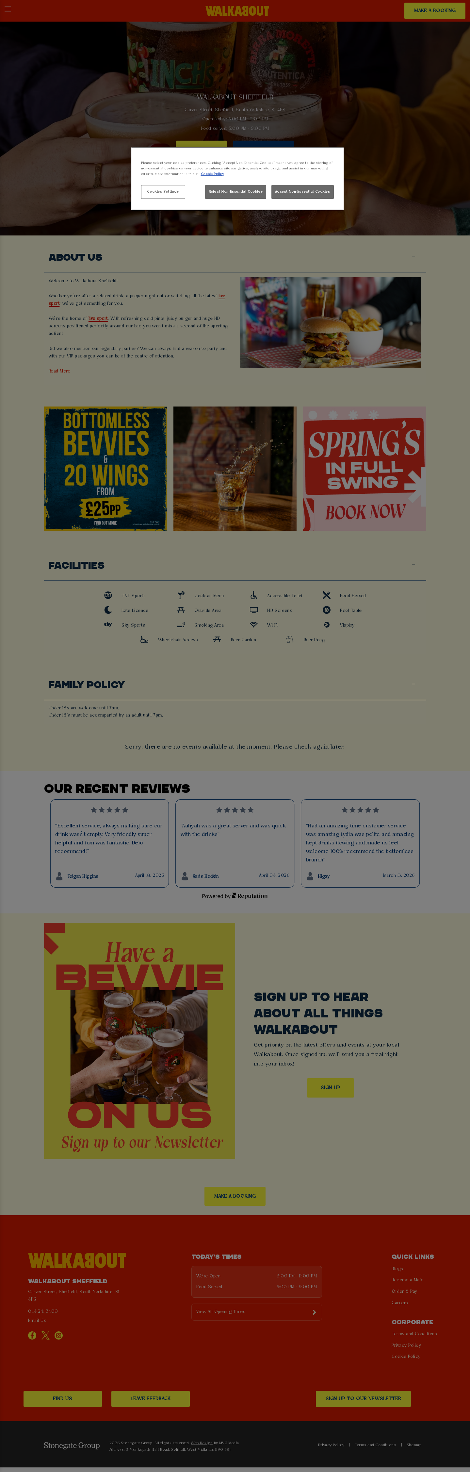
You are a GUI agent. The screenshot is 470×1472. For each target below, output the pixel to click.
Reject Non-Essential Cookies (236, 192)
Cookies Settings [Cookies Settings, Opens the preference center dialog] (163, 192)
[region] (237, 178)
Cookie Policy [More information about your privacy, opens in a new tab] (212, 174)
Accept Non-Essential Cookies (302, 192)
